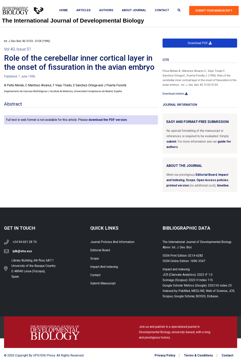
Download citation (175, 93)
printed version (177, 185)
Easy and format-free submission (197, 122)
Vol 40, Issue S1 (17, 49)
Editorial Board (206, 174)
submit (171, 141)
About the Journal (184, 166)
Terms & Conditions (198, 355)
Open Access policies (212, 180)
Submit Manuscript (103, 283)
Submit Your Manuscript (213, 10)
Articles (83, 10)
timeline (223, 185)
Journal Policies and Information (112, 242)
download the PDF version (108, 120)
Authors (106, 10)
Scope (190, 180)
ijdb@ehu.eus (22, 251)
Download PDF (200, 43)
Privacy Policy (165, 355)
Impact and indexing (104, 267)
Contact (162, 10)
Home (63, 10)
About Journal (134, 10)
